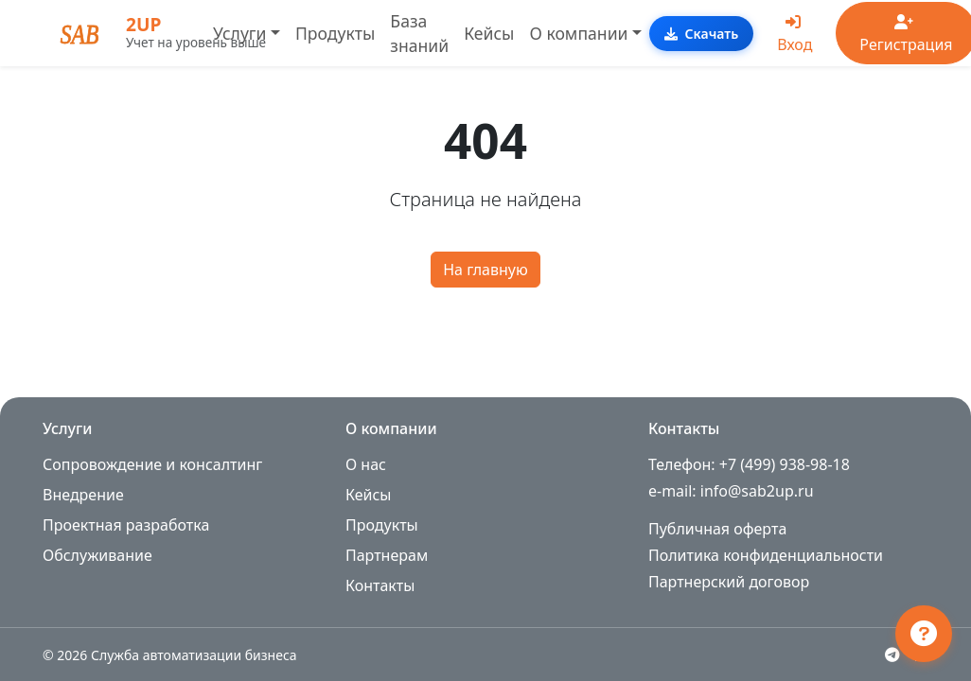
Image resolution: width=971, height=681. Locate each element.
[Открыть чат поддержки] (923, 633)
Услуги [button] (239, 33)
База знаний (419, 33)
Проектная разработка (126, 525)
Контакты (380, 585)
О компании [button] (578, 33)
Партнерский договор (728, 581)
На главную (485, 269)
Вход (794, 34)
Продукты (335, 33)
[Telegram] (892, 654)
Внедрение (83, 494)
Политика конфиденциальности (765, 555)
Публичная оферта (717, 528)
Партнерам (386, 555)
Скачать (701, 34)
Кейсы (489, 33)
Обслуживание (97, 555)
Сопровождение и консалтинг (152, 464)
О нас (365, 464)
